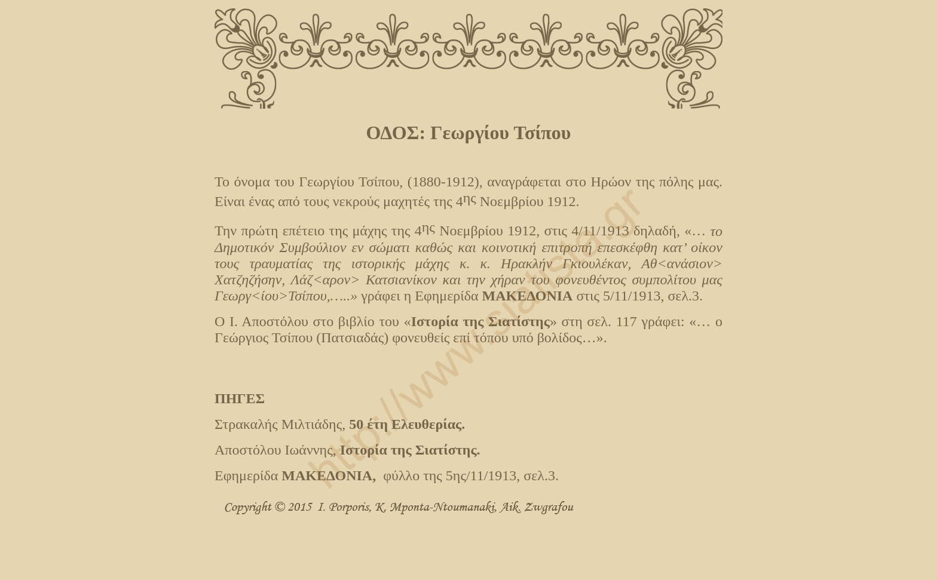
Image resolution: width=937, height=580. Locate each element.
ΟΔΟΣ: (398, 132)
